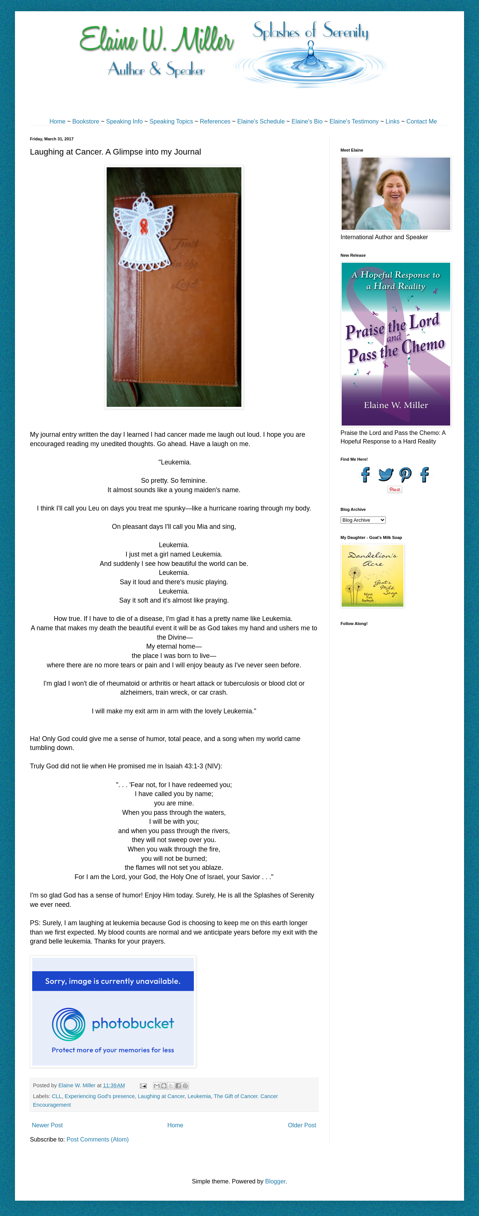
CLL (56, 1096)
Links (392, 121)
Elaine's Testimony (354, 121)
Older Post (302, 1125)
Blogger (275, 1181)
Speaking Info (124, 121)
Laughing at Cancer (161, 1096)
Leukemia (199, 1096)
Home (57, 121)
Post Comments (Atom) (98, 1139)
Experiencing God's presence (100, 1096)
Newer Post (47, 1125)
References (215, 121)
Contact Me (421, 121)
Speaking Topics (171, 121)
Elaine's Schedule (261, 121)
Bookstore (85, 121)
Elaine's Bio (307, 121)
